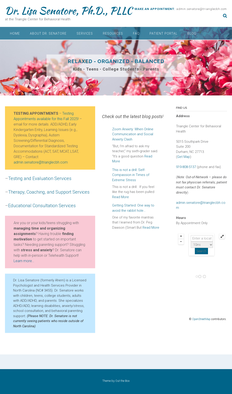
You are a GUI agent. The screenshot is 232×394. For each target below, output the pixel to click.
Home (15, 33)
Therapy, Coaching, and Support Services (48, 192)
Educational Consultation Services (42, 205)
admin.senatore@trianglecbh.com (201, 9)
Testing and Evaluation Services (39, 178)
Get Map (183, 157)
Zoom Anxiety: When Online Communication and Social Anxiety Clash (132, 134)
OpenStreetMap (201, 319)
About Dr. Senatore (48, 33)
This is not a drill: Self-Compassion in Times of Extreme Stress (130, 175)
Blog (191, 33)
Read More (120, 197)
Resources (113, 33)
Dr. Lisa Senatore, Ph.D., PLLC (68, 10)
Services (85, 33)
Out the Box (122, 380)
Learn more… (24, 261)
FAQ (136, 33)
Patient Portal (163, 33)
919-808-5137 (186, 167)
